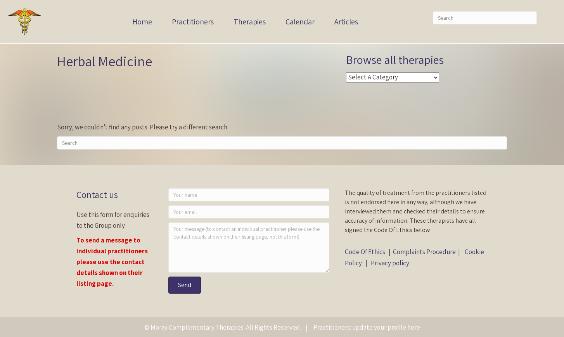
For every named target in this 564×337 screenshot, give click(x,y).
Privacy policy (390, 263)
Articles (346, 22)
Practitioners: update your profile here (366, 327)
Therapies (250, 22)
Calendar (300, 22)
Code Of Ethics (365, 252)
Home (142, 22)
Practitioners (193, 22)
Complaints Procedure (424, 252)
